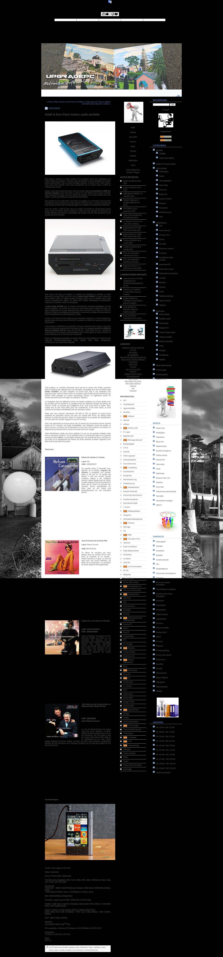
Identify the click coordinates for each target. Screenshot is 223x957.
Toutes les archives (163, 773)
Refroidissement (165, 212)
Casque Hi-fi (164, 328)
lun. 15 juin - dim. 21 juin (165, 727)
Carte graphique (165, 181)
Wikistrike (127, 749)
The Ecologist (133, 726)
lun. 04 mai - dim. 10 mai (165, 754)
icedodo (126, 290)
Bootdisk (159, 555)
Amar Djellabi (128, 307)
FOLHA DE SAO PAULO (132, 495)
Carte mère (163, 185)
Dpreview (159, 578)
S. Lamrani (127, 686)
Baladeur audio (165, 319)
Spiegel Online (128, 702)
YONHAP (133, 391)
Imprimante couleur (166, 269)
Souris (161, 292)
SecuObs (159, 664)
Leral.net (126, 563)
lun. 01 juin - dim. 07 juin (165, 736)
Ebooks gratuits (162, 375)
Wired (125, 757)
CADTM (126, 452)
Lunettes (162, 278)
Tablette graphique (166, 296)
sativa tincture (128, 278)
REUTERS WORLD (133, 384)
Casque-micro (164, 235)
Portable (162, 350)
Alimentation (164, 172)
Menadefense (128, 578)
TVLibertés (132, 737)
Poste (158, 469)
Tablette (162, 360)
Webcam (162, 305)
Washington (133, 161)
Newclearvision (129, 606)
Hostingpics (160, 433)
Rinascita (126, 674)
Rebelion (131, 648)
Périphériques (161, 223)
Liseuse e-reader (165, 337)
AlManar (131, 416)
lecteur (51, 950)
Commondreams (129, 460)
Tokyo (133, 165)
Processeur (163, 208)
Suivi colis (160, 487)
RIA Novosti (132, 670)
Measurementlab (162, 628)
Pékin (133, 128)
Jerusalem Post (134, 539)
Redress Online (129, 652)
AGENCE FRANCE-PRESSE (133, 348)
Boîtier (161, 176)
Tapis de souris (165, 301)
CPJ (157, 564)
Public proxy (160, 660)
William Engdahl (129, 753)
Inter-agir (126, 527)
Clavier (161, 239)
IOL (124, 531)
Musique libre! (161, 632)
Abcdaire (159, 546)
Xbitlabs (159, 691)
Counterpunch (128, 472)
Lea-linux (159, 623)
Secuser (159, 669)
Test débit (159, 496)
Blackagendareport (135, 440)
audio (56, 950)
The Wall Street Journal (132, 730)
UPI (133, 389)
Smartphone (163, 355)
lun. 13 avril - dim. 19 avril (165, 768)
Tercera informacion (130, 722)
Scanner (162, 287)
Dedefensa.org (129, 483)
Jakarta (133, 132)
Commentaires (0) (91, 950)
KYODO (133, 367)
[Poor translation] (114, 14)
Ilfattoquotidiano (134, 511)
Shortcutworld (161, 673)
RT (129, 678)
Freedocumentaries (130, 499)
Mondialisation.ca (134, 586)
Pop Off (126, 632)
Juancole (126, 543)
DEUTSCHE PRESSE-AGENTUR (133, 358)
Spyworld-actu (133, 710)
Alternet (126, 420)
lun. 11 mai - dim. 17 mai (165, 750)
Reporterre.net (128, 656)
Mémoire (162, 203)
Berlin (133, 146)
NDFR (158, 637)
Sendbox (159, 482)
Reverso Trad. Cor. (163, 478)
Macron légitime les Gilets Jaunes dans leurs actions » (96, 103)
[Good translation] (105, 14)
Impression (160, 437)
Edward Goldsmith (130, 491)
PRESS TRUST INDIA (133, 374)
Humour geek (161, 370)
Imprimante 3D (164, 265)
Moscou (133, 142)
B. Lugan (126, 432)
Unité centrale (161, 168)
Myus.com (160, 442)
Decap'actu (127, 476)
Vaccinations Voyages (164, 501)
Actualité (159, 150)
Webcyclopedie (162, 687)
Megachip (127, 574)
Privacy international (163, 655)
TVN (129, 741)
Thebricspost (128, 733)
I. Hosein (126, 507)
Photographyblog (162, 650)
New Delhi (133, 137)
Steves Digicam (162, 678)
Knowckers (127, 555)
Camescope (163, 323)
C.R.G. (126, 448)
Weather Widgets (133, 172)
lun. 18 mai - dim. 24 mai (165, 746)
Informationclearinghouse (133, 519)
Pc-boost (159, 642)
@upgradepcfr (165, 131)
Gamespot (160, 601)
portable (68, 950)
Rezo (125, 666)
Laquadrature (161, 619)
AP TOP (133, 350)
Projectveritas (128, 636)
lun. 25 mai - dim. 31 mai (165, 741)
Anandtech (160, 551)
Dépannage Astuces (163, 365)
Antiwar (126, 424)
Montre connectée (166, 341)
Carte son (163, 190)
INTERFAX (133, 362)
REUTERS (133, 379)
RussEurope (128, 682)
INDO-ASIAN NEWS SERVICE (133, 360)
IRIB (129, 535)
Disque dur (163, 194)
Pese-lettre (160, 464)
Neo (124, 602)
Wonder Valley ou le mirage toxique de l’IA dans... (131, 202)
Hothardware (161, 610)
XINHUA (133, 386)
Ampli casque (164, 314)
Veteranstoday (133, 745)
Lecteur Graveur (165, 199)
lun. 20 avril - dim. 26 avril (165, 764)
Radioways (160, 473)
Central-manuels (162, 560)
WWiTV (159, 505)
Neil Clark (127, 598)
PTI (124, 640)
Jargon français (162, 614)
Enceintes (163, 253)
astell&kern (97, 947)
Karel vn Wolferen (130, 547)
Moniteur (162, 283)
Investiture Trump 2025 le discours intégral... (132, 292)
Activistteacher (128, 404)
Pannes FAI (160, 460)
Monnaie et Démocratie (132, 590)
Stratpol (126, 714)
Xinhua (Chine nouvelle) (132, 765)
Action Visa (160, 428)
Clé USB (162, 244)
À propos (165, 110)
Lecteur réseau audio (167, 332)
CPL (160, 226)
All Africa (126, 412)
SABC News (128, 694)
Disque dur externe (166, 249)
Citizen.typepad (129, 456)
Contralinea (132, 468)
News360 (126, 610)
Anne (125, 316)
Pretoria (133, 151)
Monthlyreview (133, 594)
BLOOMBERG (133, 355)
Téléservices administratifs (166, 492)
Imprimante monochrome (168, 274)
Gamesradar (161, 605)
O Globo (126, 614)
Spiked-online (128, 706)
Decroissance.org (130, 480)
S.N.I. (125, 690)
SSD (161, 217)
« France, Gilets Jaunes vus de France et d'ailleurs (65, 102)
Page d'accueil (91, 102)
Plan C (125, 628)
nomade (62, 950)
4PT (124, 400)
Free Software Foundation (166, 589)
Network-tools (161, 446)
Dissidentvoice (133, 487)
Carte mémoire (164, 231)
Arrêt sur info (133, 428)
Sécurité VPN (161, 379)
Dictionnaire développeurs (166, 573)
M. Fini (125, 570)
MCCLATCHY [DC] (133, 370)
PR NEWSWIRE (133, 377)
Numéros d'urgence (163, 451)
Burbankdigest (128, 444)
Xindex (126, 761)
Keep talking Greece (131, 551)
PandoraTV (127, 624)
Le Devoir (127, 559)
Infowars (131, 523)
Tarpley (126, 718)
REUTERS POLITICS (133, 382)
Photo (161, 346)
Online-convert (161, 455)
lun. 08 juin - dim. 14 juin (165, 732)
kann (104, 947)
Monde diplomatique (131, 582)
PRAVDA (133, 372)
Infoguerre (127, 515)
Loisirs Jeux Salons (166, 158)
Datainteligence (162, 569)
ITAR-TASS (133, 365)
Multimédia (160, 311)
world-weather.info (133, 170)
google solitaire (129, 298)
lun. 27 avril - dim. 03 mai (165, 759)
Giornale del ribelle (130, 503)
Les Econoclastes (135, 567)
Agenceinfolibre (129, 408)
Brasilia (133, 156)
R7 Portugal (127, 644)
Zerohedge (127, 769)
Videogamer (160, 682)
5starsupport (161, 542)
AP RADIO (133, 353)
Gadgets (162, 154)
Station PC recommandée (165, 164)
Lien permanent (78, 950)
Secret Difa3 (128, 698)
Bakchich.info (128, 436)
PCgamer (159, 646)
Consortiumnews (129, 464)
